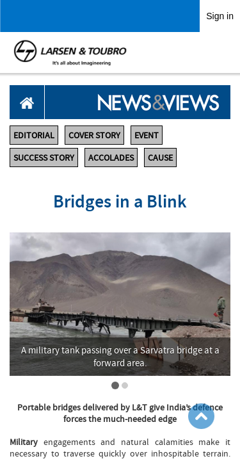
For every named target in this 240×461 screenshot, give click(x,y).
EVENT (146, 135)
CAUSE (160, 157)
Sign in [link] (220, 16)
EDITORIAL (33, 135)
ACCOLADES (111, 157)
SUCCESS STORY (43, 157)
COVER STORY (94, 135)
